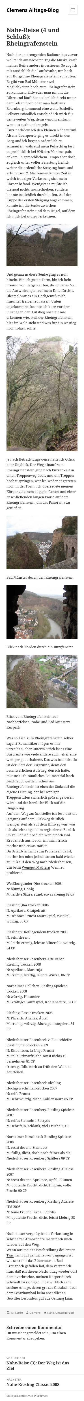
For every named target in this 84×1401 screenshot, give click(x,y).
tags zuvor (69, 54)
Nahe (50, 1313)
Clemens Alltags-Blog (32, 10)
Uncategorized (64, 1313)
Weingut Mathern (36, 867)
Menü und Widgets (73, 14)
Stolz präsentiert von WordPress (26, 1396)
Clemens (35, 1313)
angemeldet (32, 1333)
